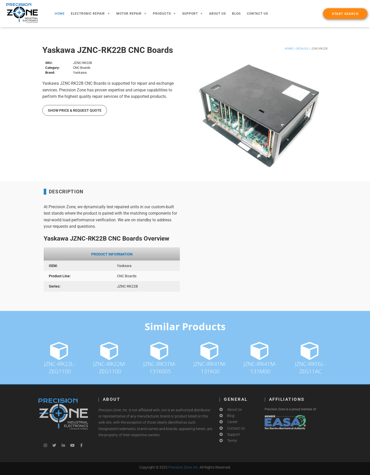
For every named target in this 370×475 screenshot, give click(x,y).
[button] (345, 13)
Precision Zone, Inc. (183, 467)
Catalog (302, 48)
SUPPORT (192, 13)
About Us (217, 13)
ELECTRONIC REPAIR (90, 13)
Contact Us (257, 13)
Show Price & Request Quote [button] (74, 110)
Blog (236, 13)
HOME (60, 13)
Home (289, 48)
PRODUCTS (164, 13)
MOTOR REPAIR (131, 13)
